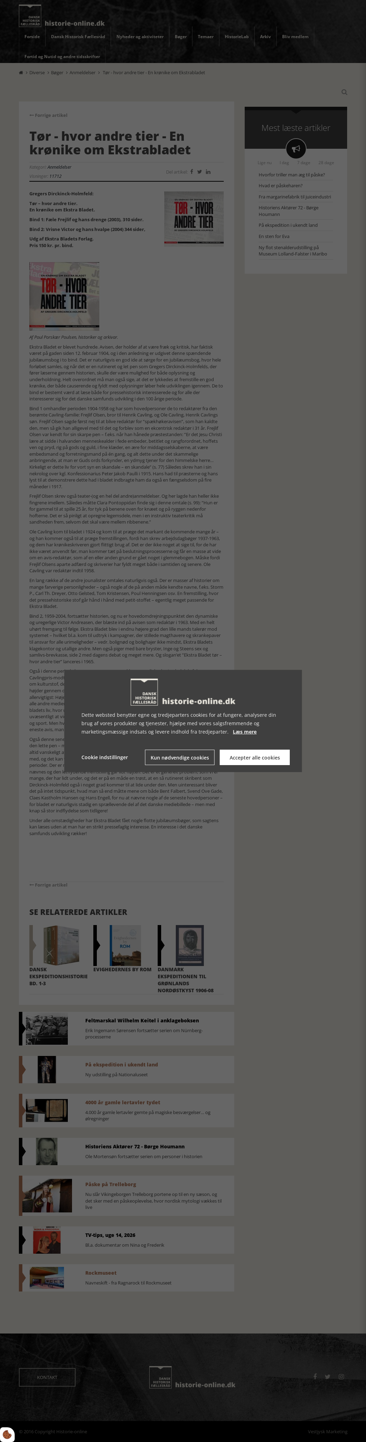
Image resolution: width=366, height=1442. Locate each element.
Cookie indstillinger (104, 757)
